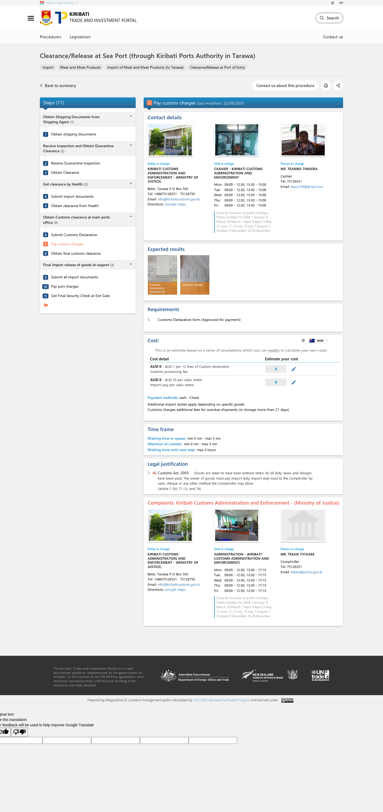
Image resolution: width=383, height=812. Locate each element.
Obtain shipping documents (73, 134)
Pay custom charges (67, 244)
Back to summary (58, 85)
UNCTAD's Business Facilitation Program (221, 700)
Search (329, 17)
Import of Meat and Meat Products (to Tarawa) (145, 67)
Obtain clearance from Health (75, 205)
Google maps (175, 204)
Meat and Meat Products (80, 67)
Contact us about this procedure (285, 85)
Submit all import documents (74, 277)
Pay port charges (64, 286)
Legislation (80, 36)
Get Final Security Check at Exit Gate (80, 295)
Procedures (50, 36)
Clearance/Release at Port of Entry (217, 67)
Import (48, 67)
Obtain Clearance (65, 172)
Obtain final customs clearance (76, 253)
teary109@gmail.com (307, 186)
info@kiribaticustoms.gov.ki (179, 199)
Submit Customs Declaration (74, 234)
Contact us (333, 36)
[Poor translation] (19, 732)
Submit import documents (72, 196)
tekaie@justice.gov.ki (306, 572)
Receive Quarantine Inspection (75, 163)
